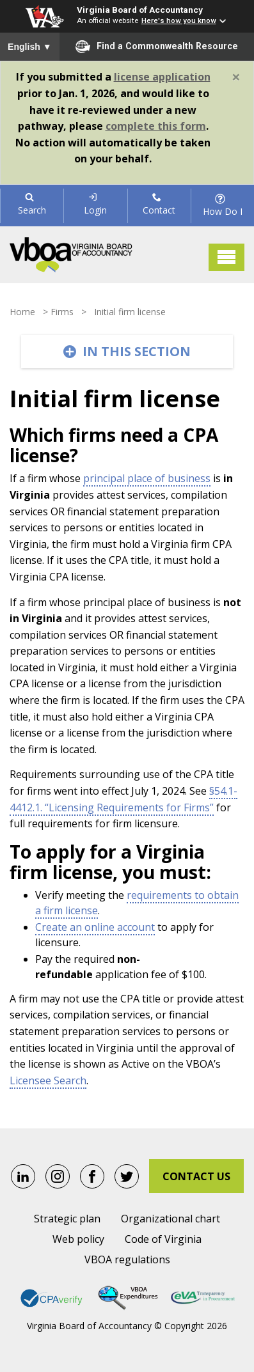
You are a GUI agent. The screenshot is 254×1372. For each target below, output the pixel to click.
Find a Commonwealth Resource (156, 46)
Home (22, 312)
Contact (159, 204)
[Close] (236, 76)
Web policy (78, 1239)
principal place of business (146, 478)
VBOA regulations (127, 1259)
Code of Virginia (163, 1239)
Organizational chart (170, 1219)
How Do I (222, 205)
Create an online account (95, 927)
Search (32, 204)
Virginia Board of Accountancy (140, 9)
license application (162, 77)
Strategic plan (67, 1219)
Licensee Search (48, 1080)
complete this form (156, 126)
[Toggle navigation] (226, 257)
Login (95, 204)
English (30, 47)
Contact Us (196, 1176)
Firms (62, 312)
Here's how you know (178, 20)
